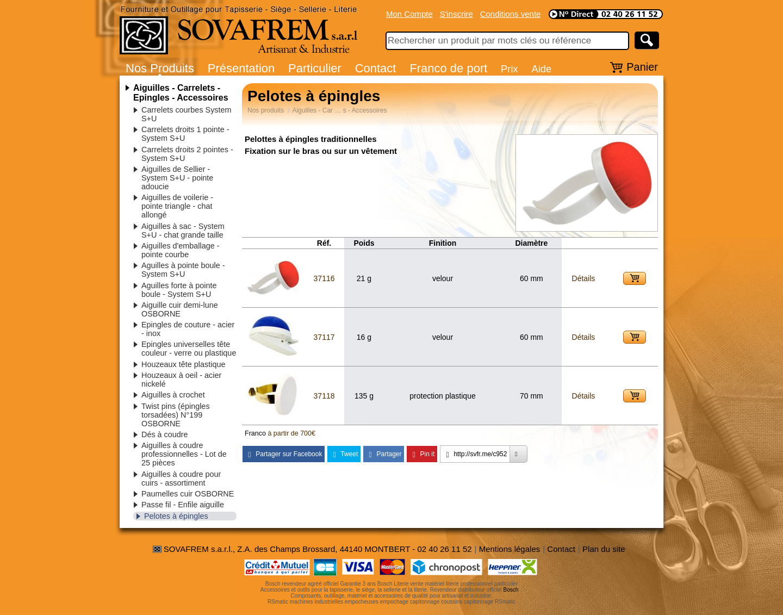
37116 (324, 278)
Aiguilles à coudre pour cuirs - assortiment (181, 478)
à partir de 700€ (291, 433)
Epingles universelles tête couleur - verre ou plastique (188, 348)
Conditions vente (510, 13)
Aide (541, 68)
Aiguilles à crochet (173, 394)
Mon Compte (409, 13)
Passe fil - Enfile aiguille (182, 504)
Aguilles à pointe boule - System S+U (183, 269)
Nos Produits (160, 68)
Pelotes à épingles (176, 516)
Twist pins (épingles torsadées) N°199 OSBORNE (175, 415)
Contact (375, 68)
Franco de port (448, 68)
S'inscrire (456, 13)
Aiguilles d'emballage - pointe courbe (180, 250)
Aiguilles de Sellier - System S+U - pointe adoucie (177, 178)
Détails (583, 278)
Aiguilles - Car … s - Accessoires (339, 110)
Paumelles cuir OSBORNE (187, 493)
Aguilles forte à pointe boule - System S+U (178, 290)
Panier (642, 67)
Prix (509, 68)
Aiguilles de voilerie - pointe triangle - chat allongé (177, 206)
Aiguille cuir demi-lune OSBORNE (179, 309)
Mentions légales (509, 549)
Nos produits (265, 110)
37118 (324, 396)
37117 (324, 337)
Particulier (314, 68)
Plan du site (603, 549)
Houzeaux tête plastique (183, 364)
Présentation (241, 68)
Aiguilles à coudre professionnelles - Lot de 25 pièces (184, 454)
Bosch (511, 590)
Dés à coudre (164, 434)
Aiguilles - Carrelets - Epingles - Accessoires (180, 92)
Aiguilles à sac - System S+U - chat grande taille (183, 230)
